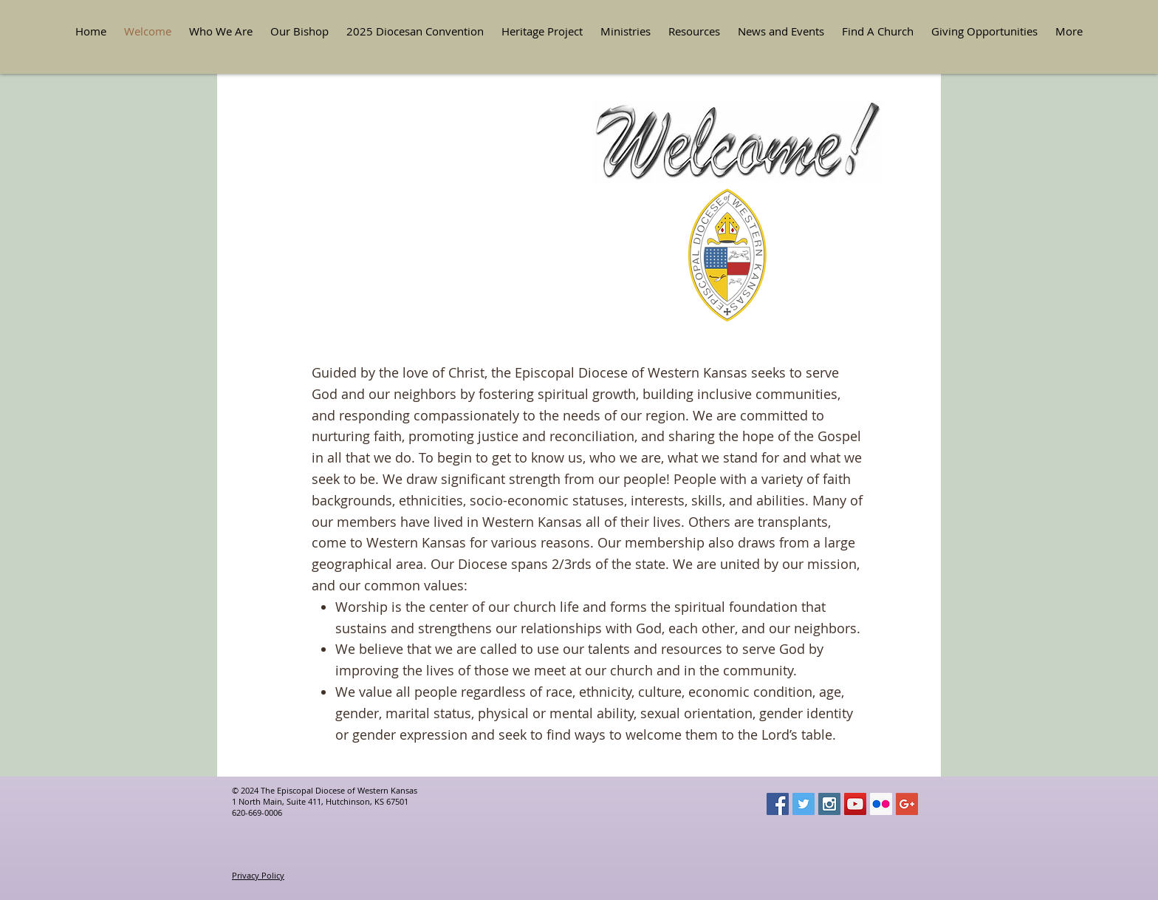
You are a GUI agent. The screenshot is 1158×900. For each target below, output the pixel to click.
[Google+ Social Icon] (907, 804)
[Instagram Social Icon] (829, 804)
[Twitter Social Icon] (803, 804)
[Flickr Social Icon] (881, 804)
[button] (220, 31)
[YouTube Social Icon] (855, 804)
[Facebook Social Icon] (778, 804)
